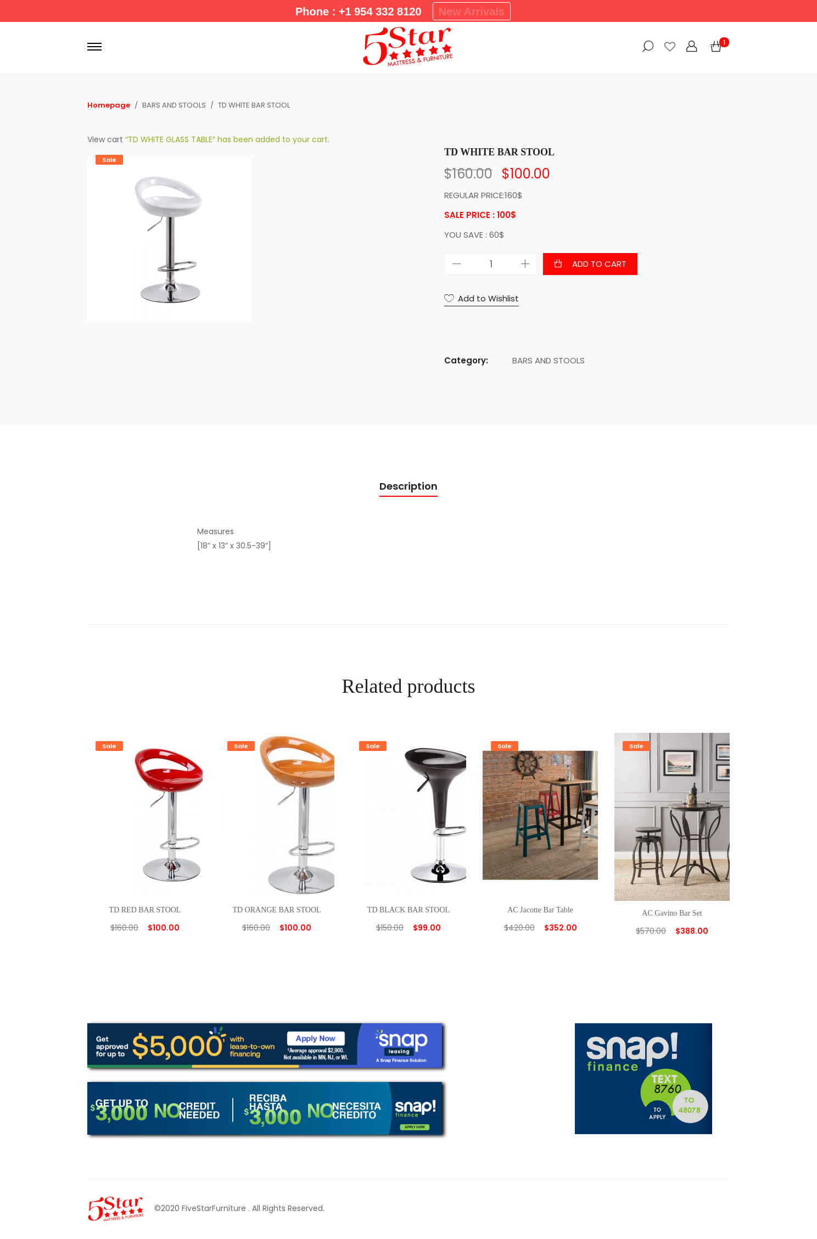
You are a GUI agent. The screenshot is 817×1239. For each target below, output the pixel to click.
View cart (105, 139)
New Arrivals (472, 11)
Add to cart (599, 264)
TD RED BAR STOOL (145, 910)
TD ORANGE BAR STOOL (276, 910)
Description (408, 486)
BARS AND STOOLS (548, 360)
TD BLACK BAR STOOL (408, 910)
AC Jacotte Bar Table (540, 910)
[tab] (408, 487)
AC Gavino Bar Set (672, 913)
